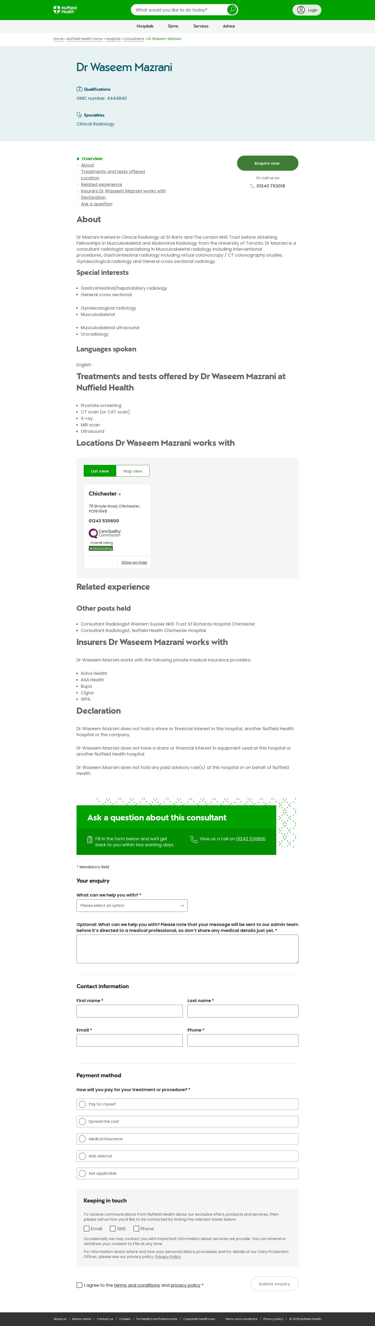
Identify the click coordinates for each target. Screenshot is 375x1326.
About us (60, 1319)
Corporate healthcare (199, 1319)
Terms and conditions (241, 1319)
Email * (84, 1030)
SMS (121, 1229)
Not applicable (97, 1173)
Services (201, 26)
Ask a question (96, 204)
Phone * (196, 1030)
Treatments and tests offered (113, 172)
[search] (184, 9)
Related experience (101, 184)
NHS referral (95, 1156)
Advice (229, 26)
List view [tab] (100, 471)
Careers (125, 1319)
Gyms (173, 26)
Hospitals (145, 26)
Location (90, 178)
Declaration (93, 197)
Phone (147, 1229)
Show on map (134, 562)
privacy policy (185, 1285)
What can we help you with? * (109, 895)
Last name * (201, 1001)
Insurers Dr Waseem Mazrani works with (123, 191)
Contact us (105, 1319)
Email (96, 1229)
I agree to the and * (144, 1285)
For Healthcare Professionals (156, 1319)
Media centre (81, 1319)
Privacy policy (273, 1319)
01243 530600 (250, 839)
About (87, 165)
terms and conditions (137, 1285)
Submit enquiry (274, 1284)
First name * (90, 1001)
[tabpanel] (187, 527)
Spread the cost (99, 1121)
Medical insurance (101, 1138)
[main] (187, 672)
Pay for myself (97, 1104)
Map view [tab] (132, 471)
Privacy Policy (168, 1256)
